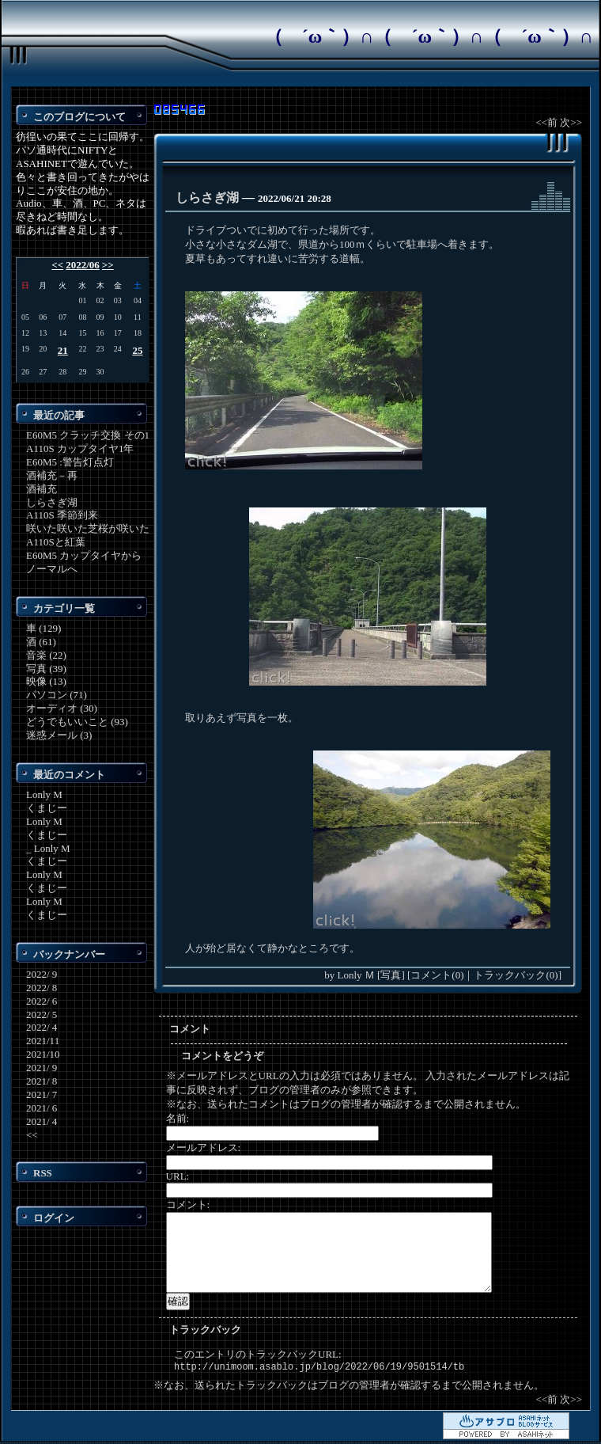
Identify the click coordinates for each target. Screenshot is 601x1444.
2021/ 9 (41, 1068)
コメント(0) (436, 975)
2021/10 (43, 1054)
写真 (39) (46, 668)
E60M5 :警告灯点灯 (70, 462)
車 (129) (43, 628)
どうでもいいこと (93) (77, 722)
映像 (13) (46, 681)
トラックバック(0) (516, 975)
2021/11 (42, 1041)
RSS (42, 1173)
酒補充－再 (51, 475)
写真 (390, 975)
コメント (189, 1029)
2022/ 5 (41, 1014)
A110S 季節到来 (62, 515)
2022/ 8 (41, 988)
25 (137, 350)
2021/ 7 (41, 1094)
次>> (571, 122)
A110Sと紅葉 (55, 542)
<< (57, 265)
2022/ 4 (41, 1027)
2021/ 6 (41, 1108)
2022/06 (83, 265)
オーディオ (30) (61, 708)
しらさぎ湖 (51, 502)
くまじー (46, 808)
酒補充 (41, 489)
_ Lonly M (48, 848)
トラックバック (205, 1330)
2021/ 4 (41, 1121)
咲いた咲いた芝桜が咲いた (87, 528)
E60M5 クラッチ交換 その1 (87, 435)
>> (108, 265)
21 (63, 350)
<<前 (547, 122)
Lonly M (44, 794)
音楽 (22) (46, 655)
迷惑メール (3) (59, 735)
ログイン (53, 1218)
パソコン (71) (56, 695)
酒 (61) (41, 642)
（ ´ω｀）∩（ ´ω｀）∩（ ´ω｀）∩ (428, 36)
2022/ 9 (41, 974)
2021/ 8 (41, 1081)
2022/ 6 (41, 1001)
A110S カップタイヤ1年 (80, 448)
